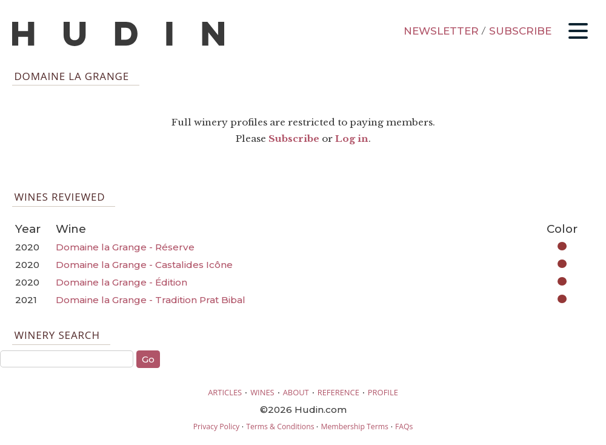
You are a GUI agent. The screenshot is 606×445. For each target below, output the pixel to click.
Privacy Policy (216, 426)
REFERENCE (338, 392)
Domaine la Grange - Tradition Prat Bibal (150, 300)
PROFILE (383, 392)
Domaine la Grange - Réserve (125, 247)
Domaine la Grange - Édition (121, 282)
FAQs (404, 426)
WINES (262, 392)
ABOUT (296, 392)
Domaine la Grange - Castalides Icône (144, 264)
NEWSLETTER (441, 31)
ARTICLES (225, 392)
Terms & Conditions (280, 426)
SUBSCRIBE (520, 31)
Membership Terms (354, 426)
